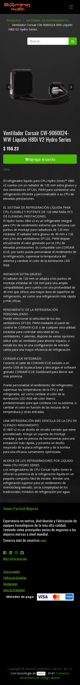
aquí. (43, 540)
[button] (8, 87)
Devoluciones (10, 583)
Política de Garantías (14, 577)
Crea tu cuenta (11, 571)
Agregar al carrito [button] (40, 159)
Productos (14, 20)
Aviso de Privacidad (14, 589)
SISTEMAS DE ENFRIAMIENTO (47, 20)
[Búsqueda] (72, 41)
